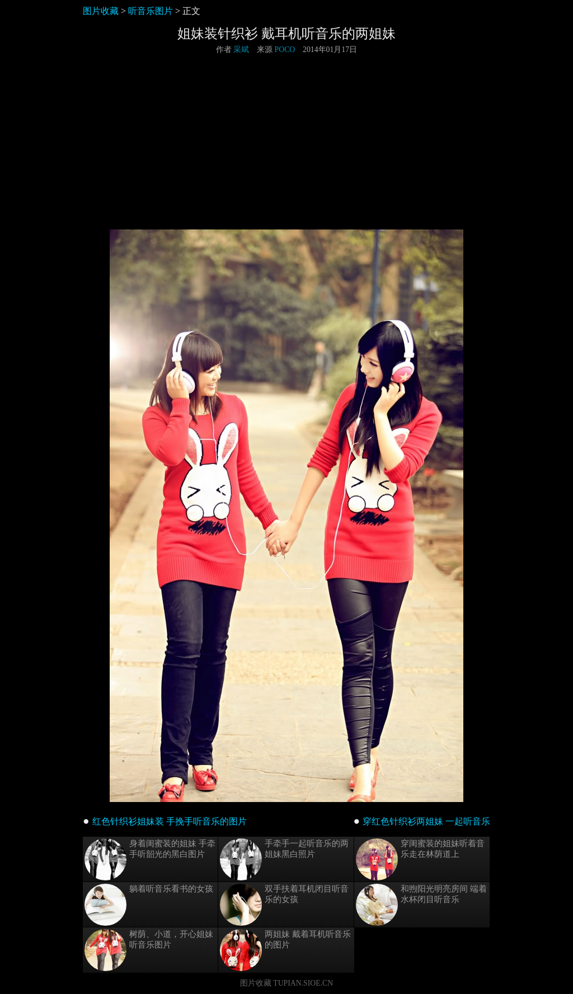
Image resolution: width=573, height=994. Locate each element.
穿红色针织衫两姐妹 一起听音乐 (426, 821)
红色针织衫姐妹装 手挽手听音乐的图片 (169, 821)
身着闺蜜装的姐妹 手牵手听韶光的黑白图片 (149, 859)
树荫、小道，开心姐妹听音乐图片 (148, 950)
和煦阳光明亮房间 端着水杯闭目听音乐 (421, 905)
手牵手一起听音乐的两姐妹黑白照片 (284, 859)
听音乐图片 (150, 11)
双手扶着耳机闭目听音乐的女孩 (284, 905)
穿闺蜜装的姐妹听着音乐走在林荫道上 (420, 859)
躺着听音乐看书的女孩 (148, 905)
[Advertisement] (286, 142)
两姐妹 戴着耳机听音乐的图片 (285, 950)
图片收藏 (101, 11)
